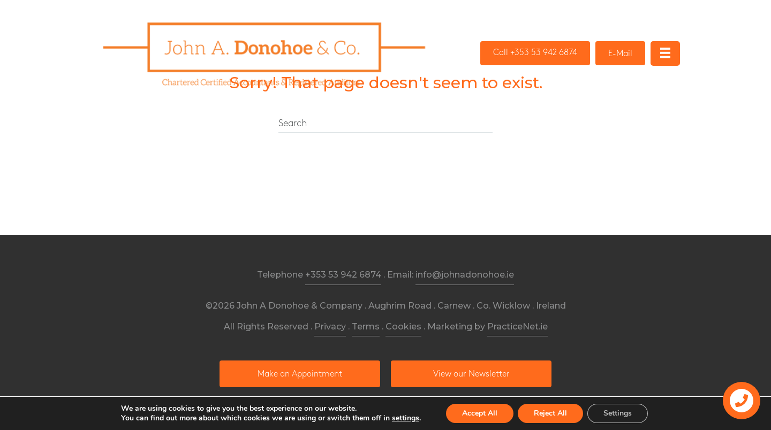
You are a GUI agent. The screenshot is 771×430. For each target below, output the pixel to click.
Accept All (479, 413)
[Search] (385, 124)
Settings (617, 413)
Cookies (403, 326)
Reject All (550, 413)
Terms (366, 326)
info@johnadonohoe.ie (464, 275)
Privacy (330, 326)
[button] (535, 53)
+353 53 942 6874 (343, 275)
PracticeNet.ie (517, 326)
